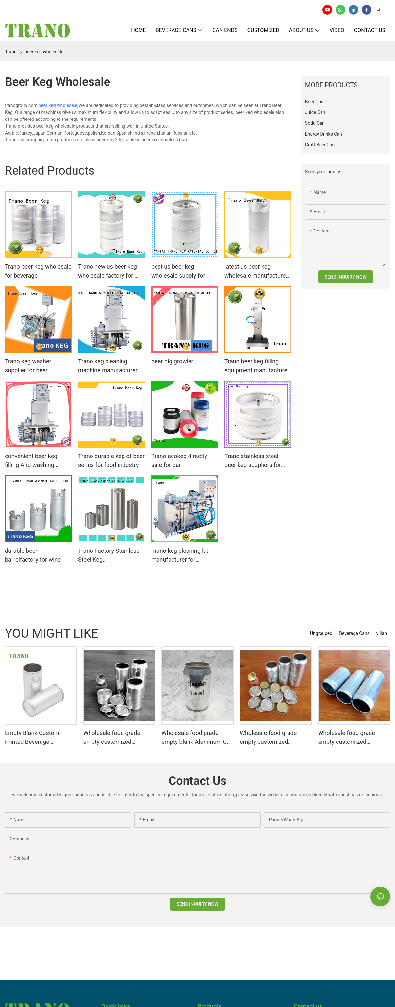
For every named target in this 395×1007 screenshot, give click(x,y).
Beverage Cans (354, 633)
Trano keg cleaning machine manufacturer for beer (108, 366)
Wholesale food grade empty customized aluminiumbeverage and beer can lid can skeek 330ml (114, 737)
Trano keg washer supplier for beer (28, 366)
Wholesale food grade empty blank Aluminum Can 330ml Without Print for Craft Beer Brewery (197, 737)
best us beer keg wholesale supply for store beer (178, 271)
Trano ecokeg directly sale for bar (179, 460)
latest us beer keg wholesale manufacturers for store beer (257, 271)
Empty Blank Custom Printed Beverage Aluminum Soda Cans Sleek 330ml (41, 737)
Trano (11, 51)
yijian (381, 633)
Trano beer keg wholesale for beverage (38, 271)
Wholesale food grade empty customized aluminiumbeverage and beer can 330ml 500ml (271, 737)
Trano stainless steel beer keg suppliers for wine (252, 461)
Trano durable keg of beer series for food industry (111, 460)
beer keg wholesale (44, 51)
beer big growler (172, 361)
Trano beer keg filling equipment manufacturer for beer (256, 366)
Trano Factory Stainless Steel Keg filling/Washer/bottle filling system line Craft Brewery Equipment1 (109, 555)
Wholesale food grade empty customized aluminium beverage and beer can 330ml (350, 737)
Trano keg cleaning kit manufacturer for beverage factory (179, 555)
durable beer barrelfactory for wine (33, 555)
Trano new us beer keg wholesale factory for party (107, 271)
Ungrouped (321, 633)
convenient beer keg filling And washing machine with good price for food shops (37, 461)
